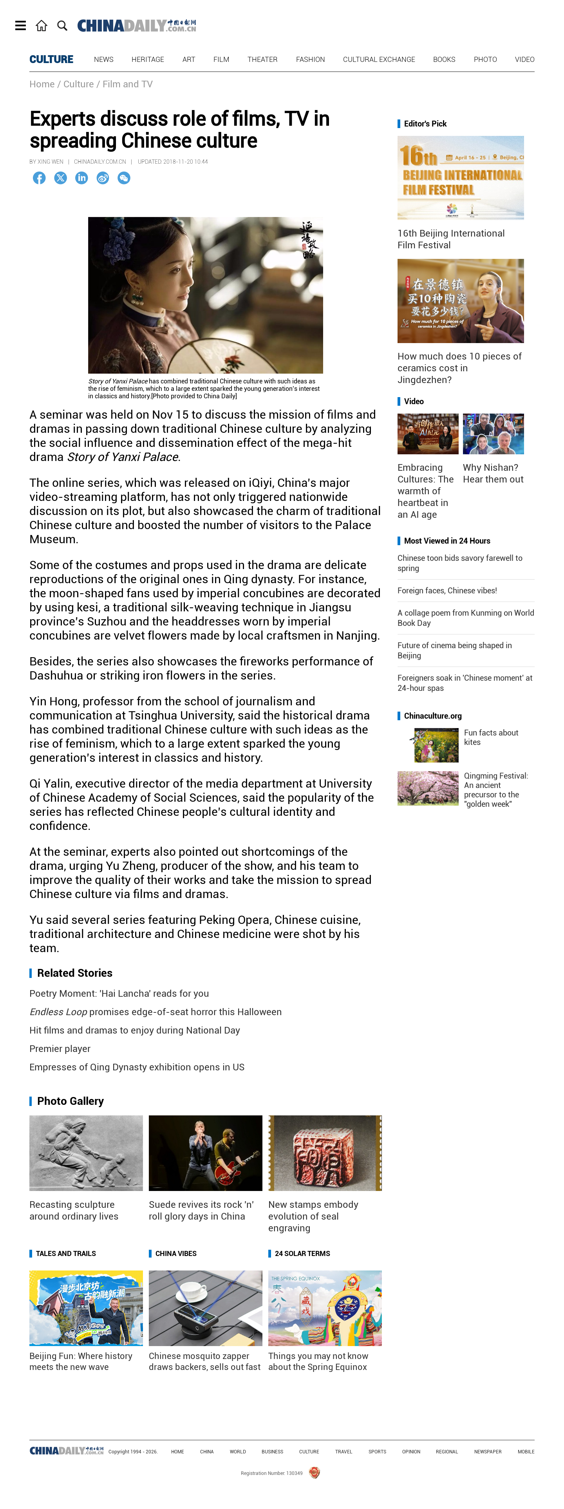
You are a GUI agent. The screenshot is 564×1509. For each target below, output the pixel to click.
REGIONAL (447, 1452)
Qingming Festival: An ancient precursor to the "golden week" (496, 790)
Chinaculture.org (433, 716)
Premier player (59, 1048)
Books (444, 59)
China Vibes (176, 1253)
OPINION (411, 1452)
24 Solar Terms (302, 1253)
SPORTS (377, 1452)
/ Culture (75, 84)
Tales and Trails (66, 1253)
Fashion (310, 59)
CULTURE (51, 59)
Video (525, 59)
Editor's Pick (425, 123)
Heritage (148, 59)
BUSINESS (272, 1452)
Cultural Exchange (379, 59)
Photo (485, 59)
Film (221, 59)
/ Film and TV (124, 84)
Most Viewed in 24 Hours (447, 541)
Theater (263, 59)
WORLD (238, 1452)
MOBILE (526, 1452)
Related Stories (74, 973)
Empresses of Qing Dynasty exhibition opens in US (137, 1067)
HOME (177, 1452)
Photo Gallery (70, 1101)
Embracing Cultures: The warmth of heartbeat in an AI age (426, 491)
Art (189, 59)
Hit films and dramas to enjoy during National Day (134, 1030)
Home (42, 84)
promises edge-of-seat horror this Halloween (155, 1012)
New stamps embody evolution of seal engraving (313, 1216)
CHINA (207, 1452)
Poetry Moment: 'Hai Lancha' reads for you (119, 993)
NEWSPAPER (488, 1452)
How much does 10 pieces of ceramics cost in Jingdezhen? (460, 368)
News (104, 59)
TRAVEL (343, 1452)
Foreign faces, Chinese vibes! (447, 590)
